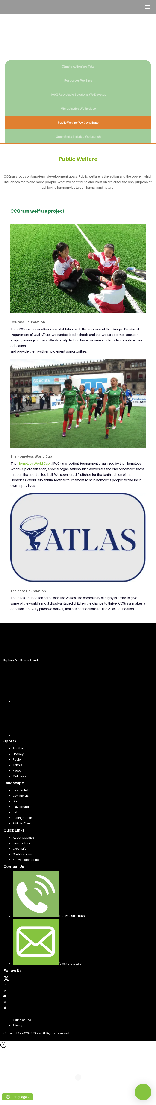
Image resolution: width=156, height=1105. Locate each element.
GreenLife (19, 848)
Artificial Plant (22, 823)
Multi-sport (20, 776)
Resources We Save (78, 80)
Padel (17, 770)
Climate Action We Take (78, 66)
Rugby (17, 759)
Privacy (18, 1025)
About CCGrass (23, 837)
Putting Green (22, 818)
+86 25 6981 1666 (72, 916)
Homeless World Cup (33, 463)
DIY (15, 801)
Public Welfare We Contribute (78, 122)
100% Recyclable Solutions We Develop (78, 94)
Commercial (21, 795)
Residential (20, 790)
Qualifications (22, 854)
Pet (15, 812)
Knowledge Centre (26, 859)
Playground (21, 806)
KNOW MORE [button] (57, 43)
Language (17, 1096)
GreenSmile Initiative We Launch (78, 136)
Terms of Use (22, 1020)
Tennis (17, 765)
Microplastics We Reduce (78, 108)
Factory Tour (21, 843)
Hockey (18, 754)
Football (18, 748)
